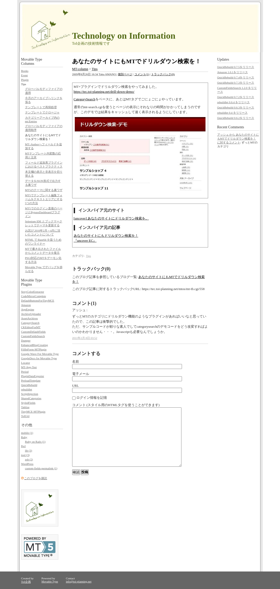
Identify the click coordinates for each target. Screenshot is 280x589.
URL (75, 386)
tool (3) (25, 455)
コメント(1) (141, 74)
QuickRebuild (29, 384)
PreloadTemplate (31, 380)
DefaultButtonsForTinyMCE (37, 300)
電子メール (80, 374)
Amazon (26, 305)
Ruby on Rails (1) (35, 441)
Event (24, 75)
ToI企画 (26, 581)
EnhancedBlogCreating (34, 345)
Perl (23, 446)
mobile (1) (27, 432)
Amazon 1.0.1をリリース (232, 72)
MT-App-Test (29, 367)
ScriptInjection (29, 393)
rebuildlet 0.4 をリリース (232, 112)
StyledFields (28, 402)
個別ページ (125, 74)
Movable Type (49, 581)
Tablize (25, 407)
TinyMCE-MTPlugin (33, 411)
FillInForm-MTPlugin (34, 349)
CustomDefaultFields (33, 331)
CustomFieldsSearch (33, 336)
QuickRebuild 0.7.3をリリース (235, 82)
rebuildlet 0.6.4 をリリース (233, 102)
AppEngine (27, 309)
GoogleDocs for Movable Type (39, 358)
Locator (25, 362)
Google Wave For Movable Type (40, 353)
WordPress (27, 463)
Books (24, 70)
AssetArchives (29, 318)
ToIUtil (25, 416)
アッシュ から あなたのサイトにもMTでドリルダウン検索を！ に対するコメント (238, 138)
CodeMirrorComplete (33, 296)
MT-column (80, 69)
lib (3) (28, 450)
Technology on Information (123, 36)
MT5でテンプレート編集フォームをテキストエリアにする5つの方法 (43, 199)
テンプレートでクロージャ (42, 112)
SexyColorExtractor (32, 291)
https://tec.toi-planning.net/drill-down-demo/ (104, 92)
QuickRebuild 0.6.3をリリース (235, 107)
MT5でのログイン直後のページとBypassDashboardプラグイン (43, 212)
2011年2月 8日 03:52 (84, 337)
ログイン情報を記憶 (89, 398)
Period (25, 371)
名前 (75, 361)
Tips (95, 69)
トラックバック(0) (163, 74)
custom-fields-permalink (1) (41, 468)
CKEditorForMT (31, 327)
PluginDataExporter (32, 376)
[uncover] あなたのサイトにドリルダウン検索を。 (111, 218)
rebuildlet (26, 389)
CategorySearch (84, 99)
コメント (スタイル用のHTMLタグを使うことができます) (116, 405)
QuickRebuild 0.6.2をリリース (235, 117)
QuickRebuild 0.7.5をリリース (235, 66)
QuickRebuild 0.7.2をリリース (235, 97)
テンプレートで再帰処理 (41, 107)
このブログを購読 (35, 478)
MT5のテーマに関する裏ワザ (43, 190)
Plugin (25, 79)
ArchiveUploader (31, 313)
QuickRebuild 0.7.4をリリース (235, 77)
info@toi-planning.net (79, 581)
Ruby (24, 437)
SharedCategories (31, 398)
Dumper (26, 340)
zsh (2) (29, 459)
